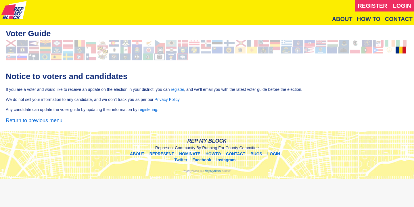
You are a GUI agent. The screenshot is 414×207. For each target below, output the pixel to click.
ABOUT (342, 19)
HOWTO (213, 154)
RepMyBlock (213, 170)
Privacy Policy (167, 99)
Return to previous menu (34, 120)
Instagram (226, 160)
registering (148, 109)
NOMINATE (189, 154)
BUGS (256, 154)
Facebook (201, 160)
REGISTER (372, 6)
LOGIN (402, 6)
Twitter (181, 160)
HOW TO (368, 19)
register (177, 89)
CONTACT (399, 19)
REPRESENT (162, 154)
